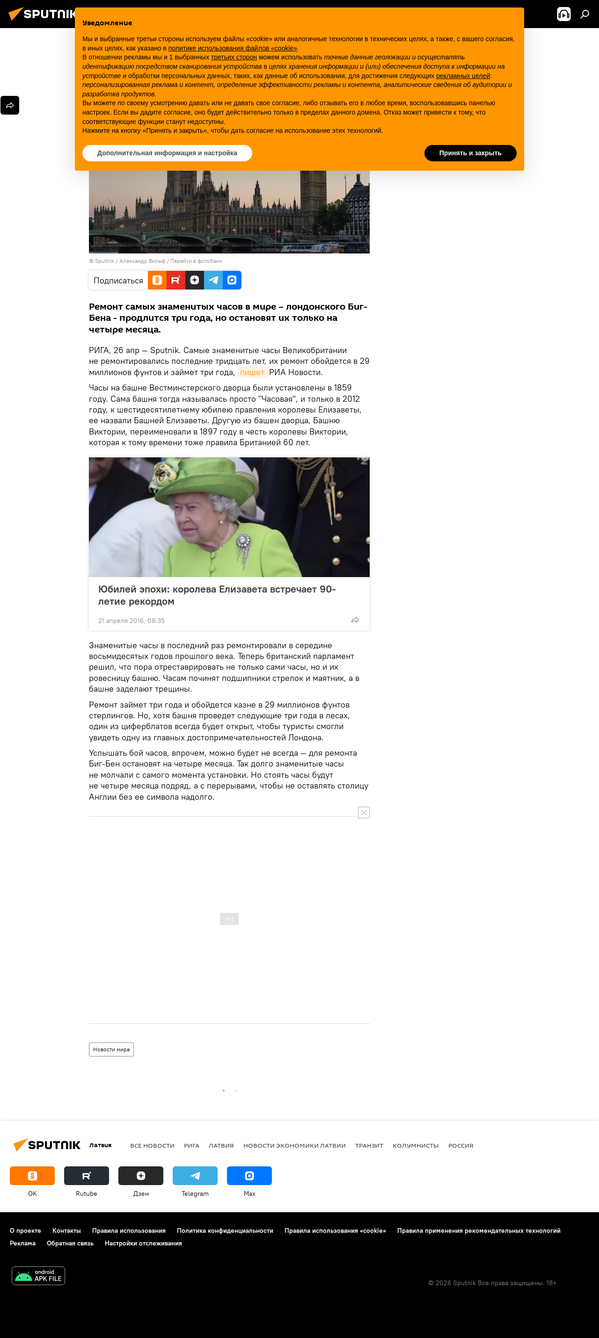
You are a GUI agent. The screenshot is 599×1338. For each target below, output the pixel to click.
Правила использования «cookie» (335, 1230)
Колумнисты (416, 1145)
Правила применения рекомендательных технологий (479, 1230)
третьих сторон (234, 57)
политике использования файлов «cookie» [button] (232, 48)
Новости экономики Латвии (294, 1145)
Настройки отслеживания (143, 1243)
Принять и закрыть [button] (470, 153)
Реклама (23, 1243)
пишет (253, 372)
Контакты (66, 1230)
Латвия (221, 1145)
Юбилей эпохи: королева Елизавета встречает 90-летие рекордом (217, 595)
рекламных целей (463, 76)
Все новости (152, 1145)
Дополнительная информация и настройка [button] (167, 153)
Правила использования (129, 1230)
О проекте (25, 1230)
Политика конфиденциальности (225, 1230)
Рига (191, 1145)
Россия (461, 1145)
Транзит (369, 1145)
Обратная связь (70, 1243)
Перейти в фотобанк (196, 260)
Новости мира (111, 1049)
